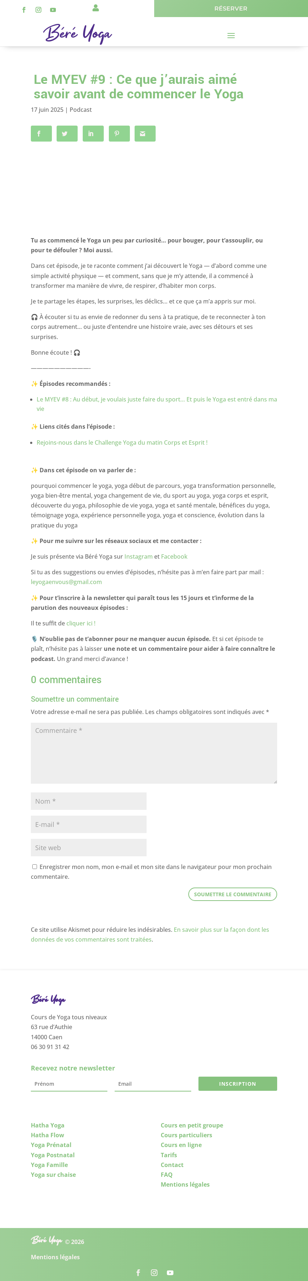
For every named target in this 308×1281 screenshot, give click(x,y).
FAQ (167, 1172)
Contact (172, 1162)
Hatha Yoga (48, 1123)
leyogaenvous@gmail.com (66, 580)
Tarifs (169, 1152)
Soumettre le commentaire (232, 891)
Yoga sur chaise (53, 1172)
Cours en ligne (181, 1143)
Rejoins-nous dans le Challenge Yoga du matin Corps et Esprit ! (122, 440)
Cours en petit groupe (192, 1123)
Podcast (81, 110)
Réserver (230, 8)
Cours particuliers (186, 1133)
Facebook (174, 554)
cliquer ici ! (80, 621)
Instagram (138, 554)
